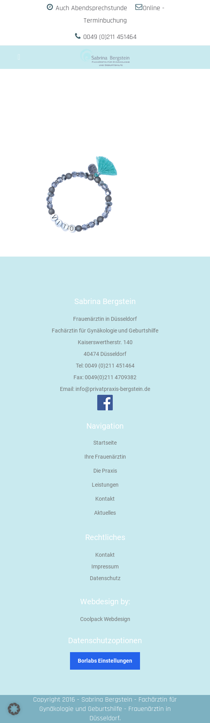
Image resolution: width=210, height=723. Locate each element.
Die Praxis (105, 471)
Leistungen (105, 485)
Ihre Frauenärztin (105, 457)
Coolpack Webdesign (105, 619)
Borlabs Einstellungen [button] (105, 661)
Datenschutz (105, 578)
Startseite (105, 443)
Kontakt (105, 499)
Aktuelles (105, 513)
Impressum (105, 566)
